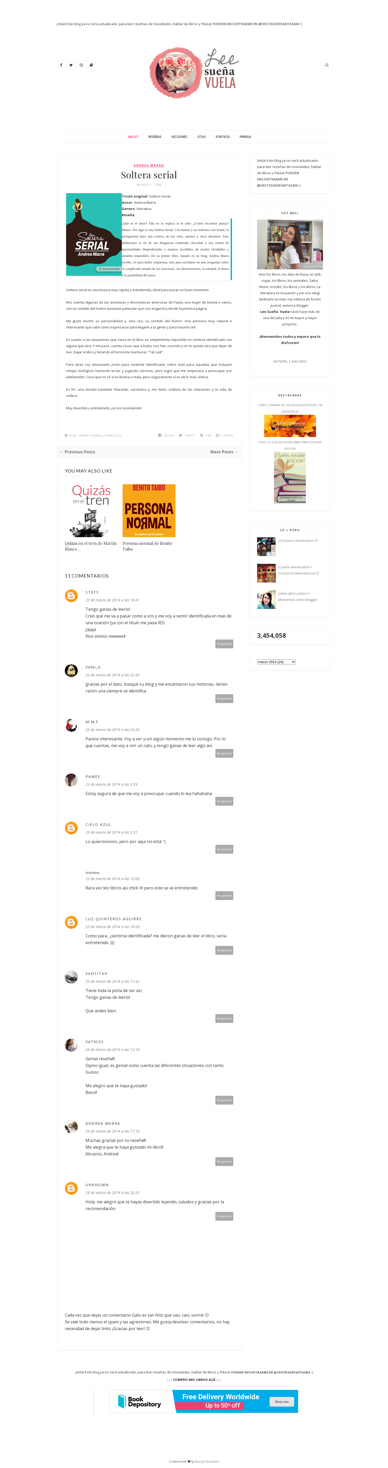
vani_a (93, 667)
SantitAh (97, 973)
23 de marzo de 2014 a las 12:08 (112, 878)
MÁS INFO (299, 361)
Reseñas (155, 137)
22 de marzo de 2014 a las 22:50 (112, 674)
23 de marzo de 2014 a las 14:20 (112, 926)
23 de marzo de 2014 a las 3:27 (111, 832)
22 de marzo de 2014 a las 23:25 (112, 729)
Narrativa (112, 436)
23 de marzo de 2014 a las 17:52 (112, 981)
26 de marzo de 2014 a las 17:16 (112, 1131)
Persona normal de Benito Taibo (147, 546)
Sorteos (223, 137)
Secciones (179, 137)
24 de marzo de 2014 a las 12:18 (112, 1049)
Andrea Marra (149, 165)
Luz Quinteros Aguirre (114, 918)
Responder (224, 643)
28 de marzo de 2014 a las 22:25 (112, 1192)
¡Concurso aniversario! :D (298, 540)
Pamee (93, 776)
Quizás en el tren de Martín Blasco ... (91, 546)
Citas (201, 137)
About (133, 137)
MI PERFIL (280, 361)
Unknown (97, 1184)
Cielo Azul (98, 824)
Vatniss (95, 1041)
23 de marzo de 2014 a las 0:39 (111, 784)
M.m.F (92, 721)
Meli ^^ (146, 185)
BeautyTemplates (207, 1461)
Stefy (92, 592)
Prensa (245, 137)
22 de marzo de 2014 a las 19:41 (112, 600)
